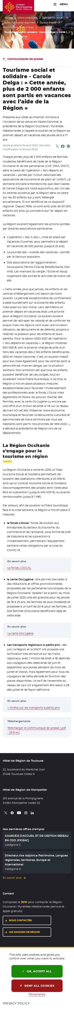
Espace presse (48, 22)
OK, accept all (37, 971)
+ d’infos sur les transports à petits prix (33, 707)
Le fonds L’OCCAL (19, 568)
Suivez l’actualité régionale (19, 22)
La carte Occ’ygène (20, 633)
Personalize (37, 994)
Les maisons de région (24, 932)
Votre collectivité (27, 17)
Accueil (8, 17)
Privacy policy (16, 1003)
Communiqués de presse (19, 27)
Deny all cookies (37, 985)
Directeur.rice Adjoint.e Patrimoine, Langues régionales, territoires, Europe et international (36, 860)
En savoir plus (12, 877)
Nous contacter (20, 920)
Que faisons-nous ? (53, 17)
